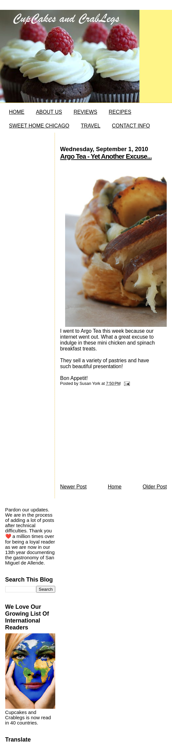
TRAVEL (91, 126)
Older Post (155, 486)
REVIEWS (85, 112)
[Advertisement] (109, 437)
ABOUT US (49, 112)
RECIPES (120, 112)
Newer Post (73, 486)
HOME (16, 112)
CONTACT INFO (131, 126)
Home (115, 486)
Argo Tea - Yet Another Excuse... (106, 156)
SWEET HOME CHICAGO (39, 126)
